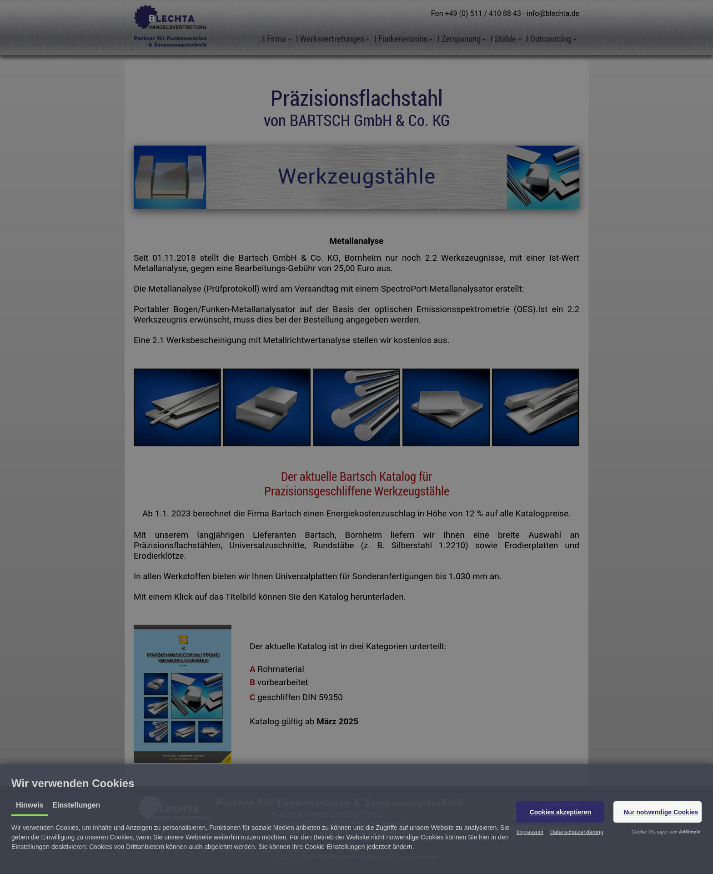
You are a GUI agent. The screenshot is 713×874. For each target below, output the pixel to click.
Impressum (529, 832)
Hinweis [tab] (29, 805)
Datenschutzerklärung (576, 832)
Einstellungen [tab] (76, 805)
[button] (560, 812)
